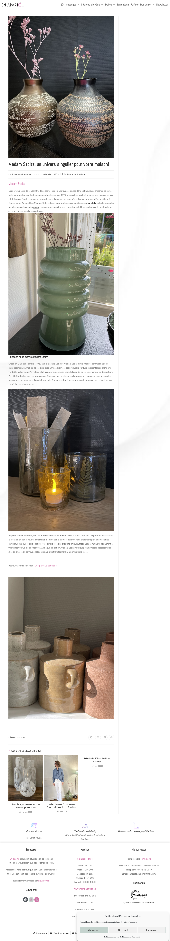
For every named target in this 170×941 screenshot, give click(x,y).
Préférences (151, 930)
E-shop (110, 4)
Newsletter (162, 4)
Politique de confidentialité (130, 937)
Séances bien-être (92, 4)
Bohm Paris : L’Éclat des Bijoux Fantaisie (97, 760)
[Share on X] (98, 737)
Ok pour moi (93, 930)
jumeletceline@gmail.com (24, 174)
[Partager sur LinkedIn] (105, 737)
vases (36, 207)
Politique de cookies (111, 937)
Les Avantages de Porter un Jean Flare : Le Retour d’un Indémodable (61, 806)
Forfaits (134, 4)
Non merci (123, 930)
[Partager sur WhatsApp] (111, 737)
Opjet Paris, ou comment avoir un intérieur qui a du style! (26, 806)
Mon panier (147, 4)
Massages (72, 4)
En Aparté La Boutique (74, 174)
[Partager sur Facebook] (91, 737)
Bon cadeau (123, 4)
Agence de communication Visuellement (138, 902)
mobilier (93, 203)
